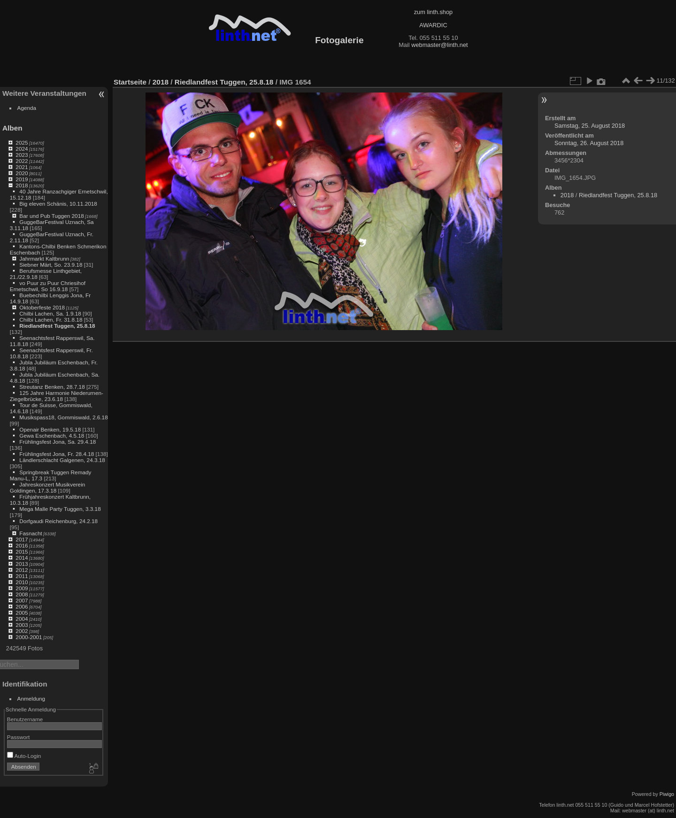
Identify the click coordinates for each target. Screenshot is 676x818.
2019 (21, 179)
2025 (21, 142)
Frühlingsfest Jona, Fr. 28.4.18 (56, 454)
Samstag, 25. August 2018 (589, 125)
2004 (21, 619)
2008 (21, 594)
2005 (21, 613)
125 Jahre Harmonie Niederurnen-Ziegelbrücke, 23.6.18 (56, 396)
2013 (21, 564)
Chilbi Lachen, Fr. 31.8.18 (50, 319)
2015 (21, 551)
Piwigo (667, 794)
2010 (21, 582)
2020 (21, 173)
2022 (21, 161)
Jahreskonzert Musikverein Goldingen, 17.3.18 (47, 487)
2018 (21, 185)
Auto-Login (24, 756)
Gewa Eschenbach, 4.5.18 (51, 435)
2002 (21, 631)
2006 (21, 606)
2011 (21, 576)
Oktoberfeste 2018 (42, 307)
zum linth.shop (433, 11)
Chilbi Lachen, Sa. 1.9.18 (50, 313)
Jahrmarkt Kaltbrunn (44, 258)
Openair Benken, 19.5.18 (50, 429)
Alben (12, 128)
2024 (21, 149)
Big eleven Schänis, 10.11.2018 (58, 204)
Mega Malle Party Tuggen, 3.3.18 (59, 509)
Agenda (27, 108)
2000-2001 (28, 637)
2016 (21, 545)
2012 (21, 570)
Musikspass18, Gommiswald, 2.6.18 (63, 417)
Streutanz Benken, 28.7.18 (51, 387)
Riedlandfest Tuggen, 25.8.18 (57, 326)
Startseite (130, 82)
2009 (21, 588)
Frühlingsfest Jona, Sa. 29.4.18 (57, 442)
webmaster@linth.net (439, 44)
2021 (21, 167)
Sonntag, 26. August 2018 (588, 143)
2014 (21, 558)
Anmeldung (31, 698)
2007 (21, 600)
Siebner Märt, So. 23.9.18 (50, 265)
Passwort (18, 737)
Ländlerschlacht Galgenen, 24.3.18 (62, 460)
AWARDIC (433, 25)
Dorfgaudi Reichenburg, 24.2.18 (58, 521)
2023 (21, 155)
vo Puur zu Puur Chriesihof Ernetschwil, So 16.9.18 (47, 286)
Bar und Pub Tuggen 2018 (51, 216)
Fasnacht (30, 533)
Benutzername (25, 719)
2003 (21, 625)
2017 (21, 539)
